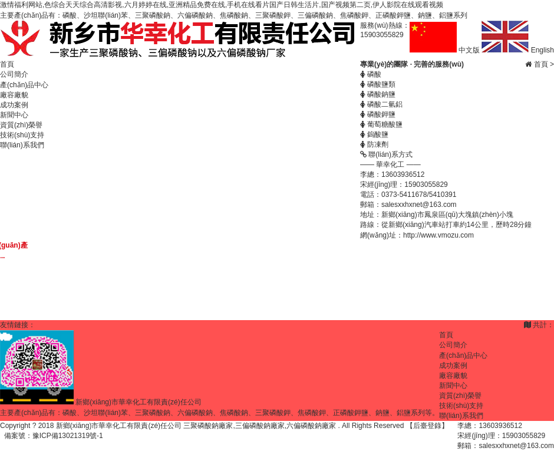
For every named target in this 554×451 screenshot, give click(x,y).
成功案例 (14, 105)
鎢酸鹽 (374, 134)
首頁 (7, 64)
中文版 (446, 50)
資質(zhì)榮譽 (21, 125)
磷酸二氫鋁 (381, 104)
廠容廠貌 (14, 95)
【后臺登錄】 (427, 426)
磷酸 (370, 74)
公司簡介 (14, 74)
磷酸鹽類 (377, 84)
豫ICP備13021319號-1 (67, 436)
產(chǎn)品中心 (24, 85)
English (518, 50)
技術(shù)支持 (22, 135)
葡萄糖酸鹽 (381, 124)
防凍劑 (374, 144)
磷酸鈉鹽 (377, 94)
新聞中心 (14, 115)
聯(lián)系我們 (22, 145)
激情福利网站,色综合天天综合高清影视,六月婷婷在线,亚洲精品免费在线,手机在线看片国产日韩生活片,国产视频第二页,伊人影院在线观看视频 (221, 5)
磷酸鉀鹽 (377, 114)
